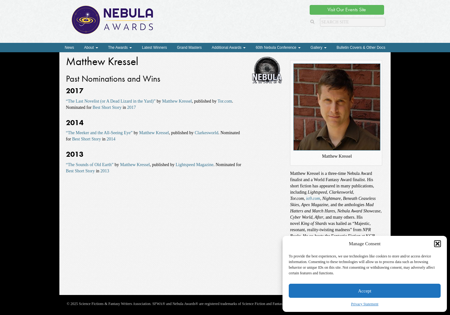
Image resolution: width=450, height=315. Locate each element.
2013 (104, 171)
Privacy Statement (364, 304)
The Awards (120, 47)
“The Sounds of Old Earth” (89, 164)
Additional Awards (229, 47)
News (69, 47)
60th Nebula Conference (278, 47)
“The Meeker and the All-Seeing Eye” (99, 132)
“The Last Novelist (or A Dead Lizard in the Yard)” (111, 101)
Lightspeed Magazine (194, 164)
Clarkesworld (206, 132)
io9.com (313, 198)
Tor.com (225, 101)
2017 (131, 107)
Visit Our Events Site (347, 9)
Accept (364, 290)
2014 (111, 139)
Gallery (319, 47)
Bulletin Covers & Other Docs (361, 47)
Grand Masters (189, 47)
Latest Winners (154, 47)
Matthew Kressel (177, 101)
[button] (437, 244)
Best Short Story (107, 107)
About (91, 47)
